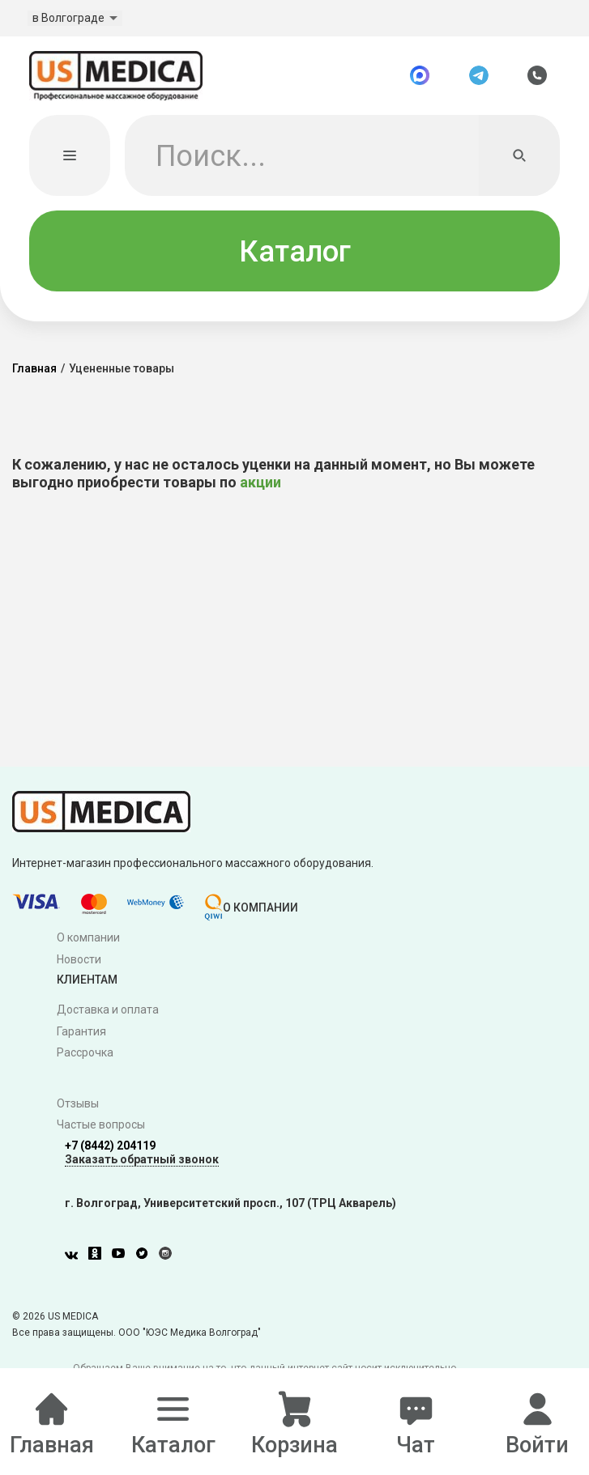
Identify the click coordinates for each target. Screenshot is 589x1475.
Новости (79, 960)
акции (260, 483)
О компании (88, 938)
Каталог (295, 252)
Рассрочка (85, 1054)
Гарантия (81, 1032)
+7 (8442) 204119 (110, 1147)
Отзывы (78, 1104)
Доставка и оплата (108, 1010)
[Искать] (519, 157)
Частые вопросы (101, 1126)
